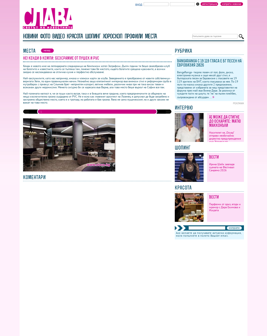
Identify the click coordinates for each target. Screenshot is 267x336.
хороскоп (112, 36)
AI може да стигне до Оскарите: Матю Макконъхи (225, 121)
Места (151, 36)
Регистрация (209, 4)
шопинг (93, 36)
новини (30, 36)
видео (58, 36)
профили (133, 36)
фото (45, 36)
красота (75, 36)
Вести (214, 157)
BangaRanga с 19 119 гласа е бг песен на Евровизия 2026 (209, 63)
